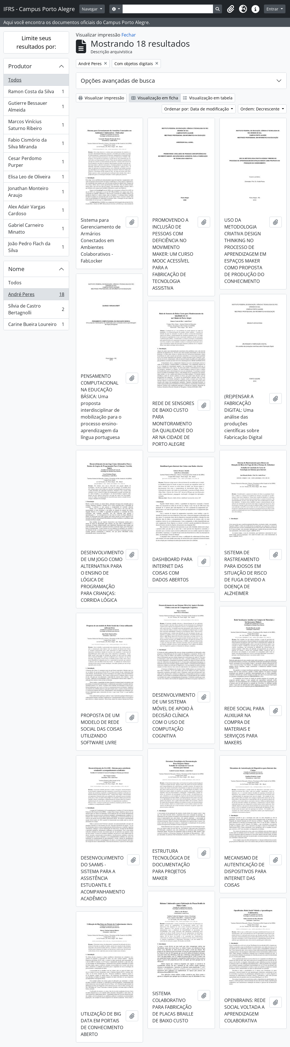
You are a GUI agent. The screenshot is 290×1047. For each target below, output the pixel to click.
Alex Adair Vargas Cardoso (36, 210)
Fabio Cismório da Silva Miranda (36, 143)
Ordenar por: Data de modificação (197, 109)
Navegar (90, 9)
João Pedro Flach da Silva (36, 246)
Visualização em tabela (208, 98)
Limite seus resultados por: (36, 42)
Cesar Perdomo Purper (36, 161)
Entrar (273, 9)
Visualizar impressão (101, 98)
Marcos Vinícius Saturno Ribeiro (36, 124)
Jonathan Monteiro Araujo (36, 191)
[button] (230, 9)
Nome (16, 269)
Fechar (128, 35)
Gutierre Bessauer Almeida (36, 106)
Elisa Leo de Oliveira (36, 178)
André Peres (36, 295)
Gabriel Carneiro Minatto (36, 228)
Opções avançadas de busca (118, 80)
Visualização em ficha (154, 98)
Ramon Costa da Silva (36, 92)
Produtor (20, 66)
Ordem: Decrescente (260, 109)
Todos (15, 80)
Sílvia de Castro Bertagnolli (36, 309)
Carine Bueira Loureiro (36, 325)
